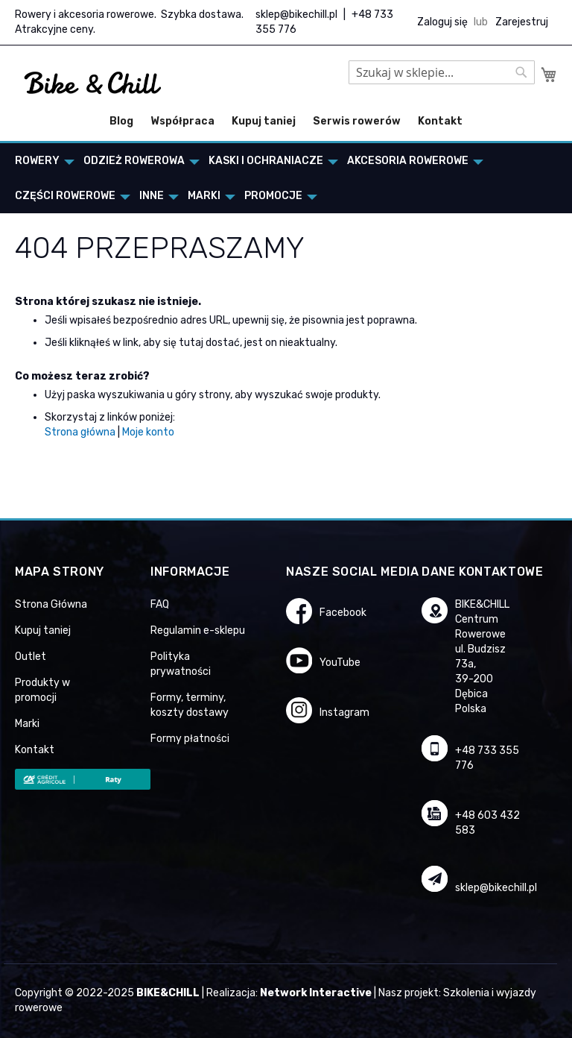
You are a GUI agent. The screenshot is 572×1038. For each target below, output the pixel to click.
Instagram (344, 712)
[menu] (286, 178)
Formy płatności (189, 738)
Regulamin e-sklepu (197, 630)
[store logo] (93, 83)
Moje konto (148, 432)
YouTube (340, 662)
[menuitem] (40, 160)
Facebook (343, 612)
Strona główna (80, 432)
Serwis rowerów (357, 121)
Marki (27, 723)
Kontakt (440, 121)
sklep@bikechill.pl (296, 14)
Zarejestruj (521, 22)
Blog (121, 121)
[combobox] (442, 72)
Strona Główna (51, 604)
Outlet (30, 656)
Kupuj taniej (264, 121)
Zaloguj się (442, 22)
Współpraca (182, 121)
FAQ (159, 604)
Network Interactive (316, 993)
